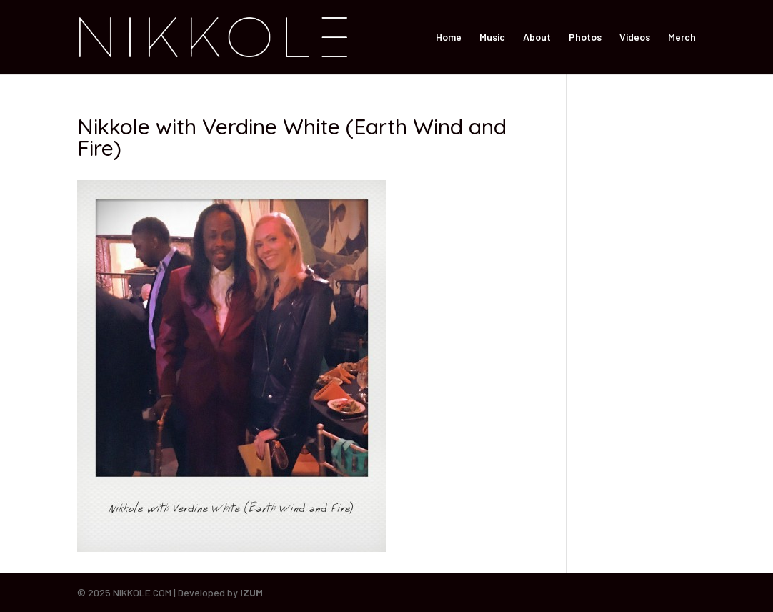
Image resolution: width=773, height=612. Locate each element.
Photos (585, 37)
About (537, 37)
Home (449, 37)
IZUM (251, 592)
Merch (682, 37)
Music (492, 37)
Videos (634, 37)
